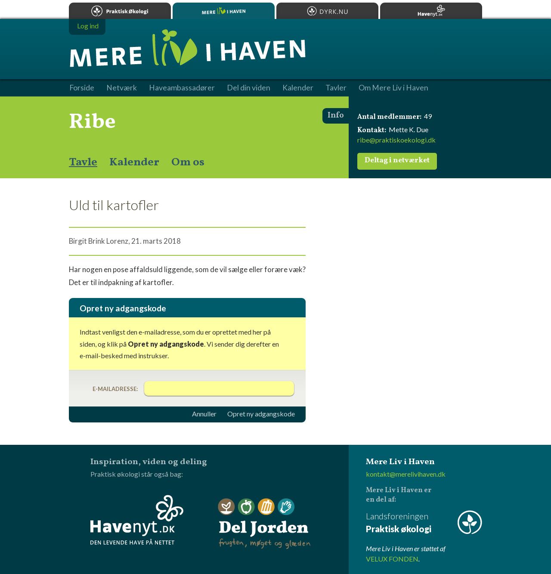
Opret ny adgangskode (261, 413)
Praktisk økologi (120, 11)
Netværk (121, 88)
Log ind (88, 26)
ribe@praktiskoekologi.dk (396, 140)
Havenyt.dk (431, 11)
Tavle (83, 162)
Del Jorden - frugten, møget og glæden (264, 523)
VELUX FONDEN (392, 559)
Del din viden (248, 88)
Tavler (336, 88)
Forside (81, 88)
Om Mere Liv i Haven (393, 88)
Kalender (134, 162)
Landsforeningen (424, 523)
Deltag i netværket (397, 160)
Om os (187, 162)
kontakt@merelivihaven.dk (406, 474)
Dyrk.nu (327, 11)
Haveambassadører (182, 88)
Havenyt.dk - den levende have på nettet (136, 520)
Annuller (204, 413)
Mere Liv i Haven (224, 11)
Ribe (92, 122)
